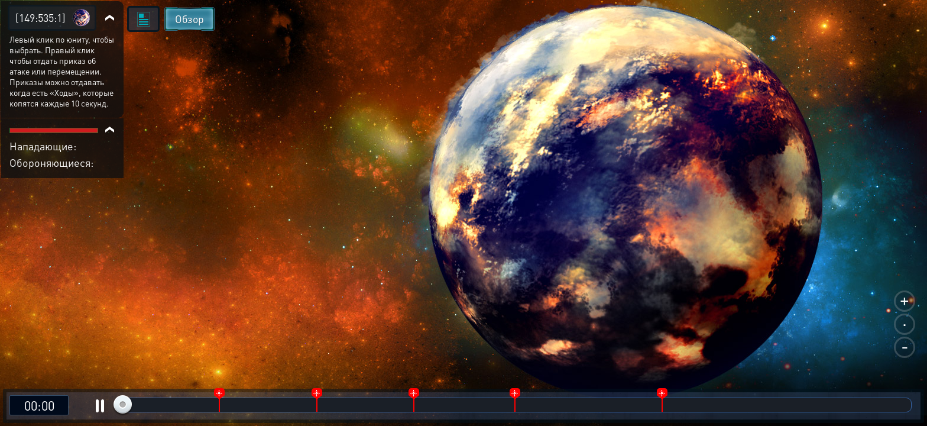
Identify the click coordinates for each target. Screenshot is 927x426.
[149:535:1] (40, 17)
